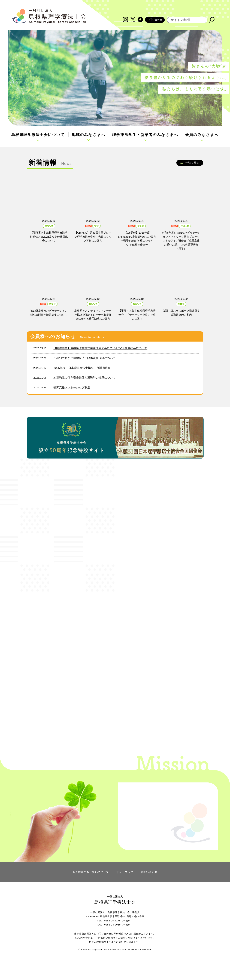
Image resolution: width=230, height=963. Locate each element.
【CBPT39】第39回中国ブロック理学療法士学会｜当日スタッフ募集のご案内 (92, 236)
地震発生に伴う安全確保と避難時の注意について (84, 377)
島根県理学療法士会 (115, 902)
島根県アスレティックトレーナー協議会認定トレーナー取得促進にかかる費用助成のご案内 (92, 314)
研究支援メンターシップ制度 (71, 387)
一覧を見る (192, 162)
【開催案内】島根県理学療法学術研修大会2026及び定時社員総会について (49, 236)
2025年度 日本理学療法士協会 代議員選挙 (82, 367)
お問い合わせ (154, 19)
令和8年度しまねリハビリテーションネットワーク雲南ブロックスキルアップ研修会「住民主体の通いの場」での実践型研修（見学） (181, 240)
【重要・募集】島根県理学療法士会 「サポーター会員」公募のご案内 (137, 314)
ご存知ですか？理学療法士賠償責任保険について (84, 358)
